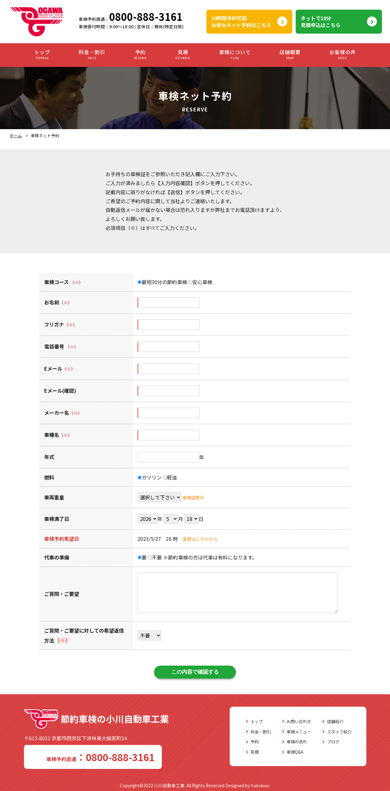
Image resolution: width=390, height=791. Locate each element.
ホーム (16, 135)
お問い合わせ (290, 721)
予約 (140, 54)
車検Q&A (285, 752)
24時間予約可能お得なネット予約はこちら (241, 21)
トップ (42, 54)
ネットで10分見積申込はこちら (321, 21)
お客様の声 (342, 54)
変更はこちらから (203, 538)
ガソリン (150, 477)
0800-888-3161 (145, 16)
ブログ (329, 741)
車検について (235, 54)
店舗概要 (290, 54)
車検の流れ (287, 741)
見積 (183, 54)
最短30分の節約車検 (162, 282)
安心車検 (200, 282)
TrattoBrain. (260, 784)
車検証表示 (194, 497)
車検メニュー (290, 731)
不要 (155, 557)
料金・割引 (92, 54)
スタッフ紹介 (336, 731)
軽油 (170, 477)
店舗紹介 (331, 721)
